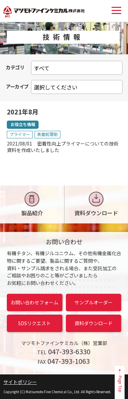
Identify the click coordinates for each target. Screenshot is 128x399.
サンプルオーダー (93, 302)
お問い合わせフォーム (34, 302)
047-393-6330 (69, 351)
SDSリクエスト (34, 323)
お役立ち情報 (23, 124)
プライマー (20, 134)
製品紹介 (32, 204)
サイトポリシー (20, 382)
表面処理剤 (47, 134)
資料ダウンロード (96, 204)
